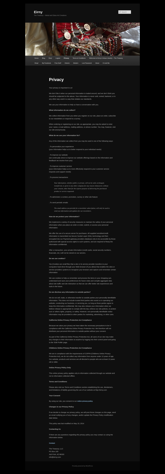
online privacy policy (85, 401)
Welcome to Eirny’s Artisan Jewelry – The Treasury (106, 58)
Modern (75, 63)
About (97, 63)
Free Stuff (58, 63)
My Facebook (46, 63)
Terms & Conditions (79, 58)
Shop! (36, 63)
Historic (67, 63)
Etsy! (50, 58)
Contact (52, 443)
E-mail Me (106, 63)
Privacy (66, 58)
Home (36, 58)
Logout (58, 58)
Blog (43, 58)
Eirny (38, 12)
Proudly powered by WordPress (82, 466)
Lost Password (87, 63)
